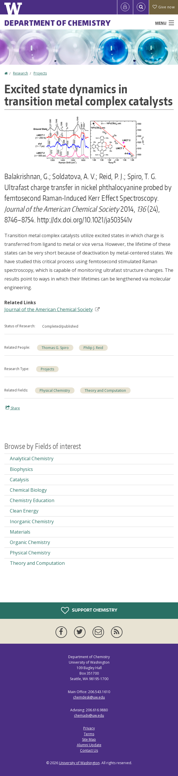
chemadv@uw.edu (89, 715)
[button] (89, 140)
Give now (164, 7)
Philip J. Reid (93, 347)
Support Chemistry (89, 610)
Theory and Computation (105, 390)
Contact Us (89, 750)
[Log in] (125, 7)
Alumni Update (89, 744)
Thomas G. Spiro (55, 347)
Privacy (89, 728)
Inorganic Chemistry (32, 521)
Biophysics (21, 469)
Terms (89, 734)
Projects (40, 73)
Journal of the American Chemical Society (52, 309)
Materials (20, 532)
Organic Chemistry (30, 542)
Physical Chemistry (55, 390)
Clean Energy (24, 511)
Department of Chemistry (57, 23)
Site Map (89, 739)
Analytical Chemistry (31, 458)
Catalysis (19, 479)
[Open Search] (141, 7)
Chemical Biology (28, 490)
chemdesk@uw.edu (89, 697)
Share (12, 408)
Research (20, 73)
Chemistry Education (32, 500)
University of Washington (79, 762)
